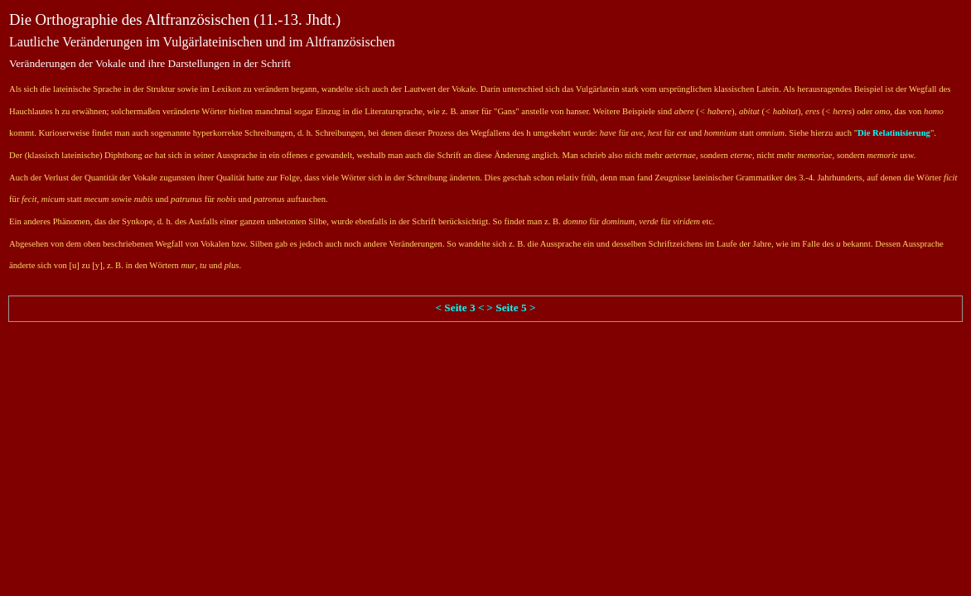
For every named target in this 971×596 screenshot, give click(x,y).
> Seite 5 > (510, 307)
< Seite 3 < (459, 307)
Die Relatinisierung (893, 132)
